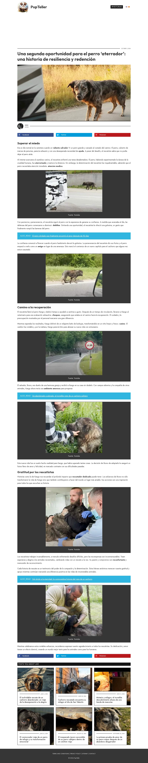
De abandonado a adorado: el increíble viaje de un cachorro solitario (60, 396)
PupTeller (39, 7)
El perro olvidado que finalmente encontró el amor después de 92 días (60, 236)
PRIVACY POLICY (75, 754)
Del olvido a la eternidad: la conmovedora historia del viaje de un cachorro (62, 579)
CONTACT (92, 754)
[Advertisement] (74, 30)
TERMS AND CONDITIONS (60, 754)
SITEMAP (85, 754)
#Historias (116, 6)
